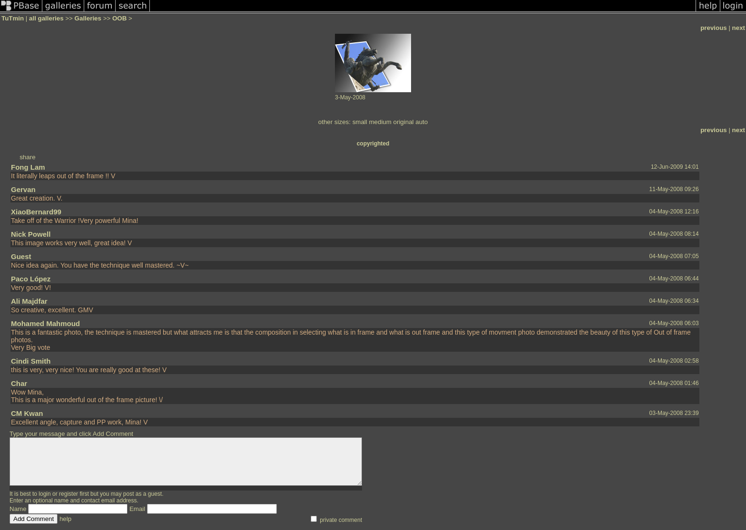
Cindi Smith (30, 361)
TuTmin (12, 18)
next (738, 27)
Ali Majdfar (29, 301)
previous (713, 27)
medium (380, 121)
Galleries (88, 18)
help (65, 518)
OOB (119, 18)
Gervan (23, 189)
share (27, 157)
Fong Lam (28, 167)
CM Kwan (27, 413)
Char (19, 383)
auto (421, 121)
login (44, 494)
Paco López (30, 279)
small (360, 121)
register (68, 494)
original (403, 121)
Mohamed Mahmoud (45, 323)
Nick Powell (30, 234)
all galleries (46, 18)
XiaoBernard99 (36, 212)
